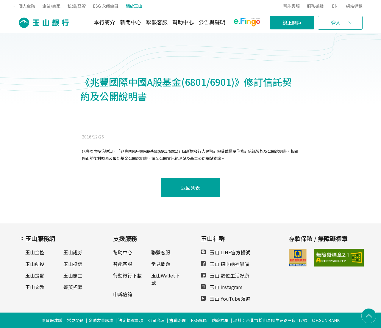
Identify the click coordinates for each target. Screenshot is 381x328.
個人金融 (26, 6)
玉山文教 (34, 287)
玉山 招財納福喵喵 (225, 263)
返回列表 (190, 187)
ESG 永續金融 (105, 6)
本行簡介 (104, 22)
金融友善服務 (100, 320)
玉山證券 (72, 252)
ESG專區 (199, 320)
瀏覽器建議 (51, 320)
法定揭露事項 (130, 320)
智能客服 (291, 6)
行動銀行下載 (127, 275)
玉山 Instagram (222, 287)
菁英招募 (72, 287)
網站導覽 (354, 6)
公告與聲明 (212, 22)
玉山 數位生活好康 (225, 275)
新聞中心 (130, 22)
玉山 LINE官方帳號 (225, 252)
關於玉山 (134, 6)
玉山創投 (34, 263)
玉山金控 (34, 252)
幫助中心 (183, 22)
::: (14, 5)
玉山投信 (72, 263)
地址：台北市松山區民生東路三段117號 (270, 320)
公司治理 (156, 320)
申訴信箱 (122, 294)
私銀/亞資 (77, 6)
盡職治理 (177, 320)
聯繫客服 (157, 22)
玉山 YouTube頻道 (225, 298)
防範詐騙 (220, 320)
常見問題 (160, 263)
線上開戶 (292, 22)
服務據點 (315, 6)
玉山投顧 (34, 275)
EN (335, 6)
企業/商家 (51, 6)
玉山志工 (72, 275)
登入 (336, 22)
